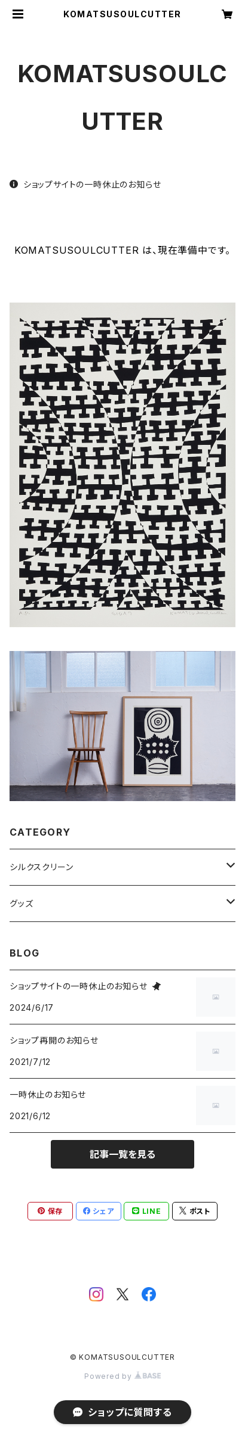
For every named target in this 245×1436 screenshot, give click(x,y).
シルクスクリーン (41, 867)
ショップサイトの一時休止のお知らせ (85, 184)
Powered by (122, 1376)
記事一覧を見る (122, 1154)
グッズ (21, 903)
